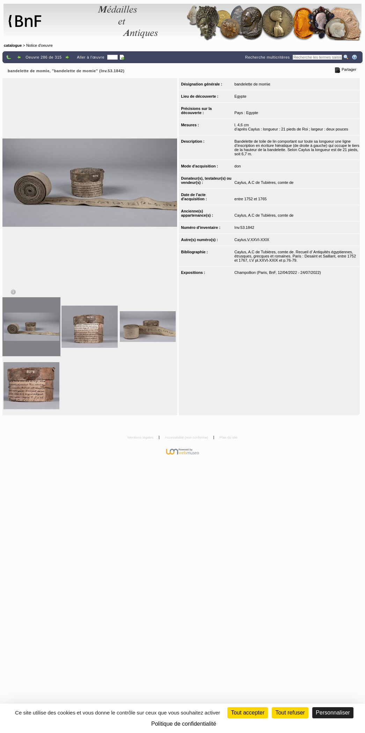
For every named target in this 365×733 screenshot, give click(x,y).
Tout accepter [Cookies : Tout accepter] (247, 713)
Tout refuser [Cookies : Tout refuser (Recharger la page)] (290, 713)
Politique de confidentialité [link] (183, 724)
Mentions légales (140, 437)
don (237, 166)
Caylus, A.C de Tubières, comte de (263, 182)
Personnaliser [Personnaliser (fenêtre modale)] (333, 713)
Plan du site (228, 437)
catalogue (13, 45)
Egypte (240, 96)
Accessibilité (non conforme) (187, 437)
